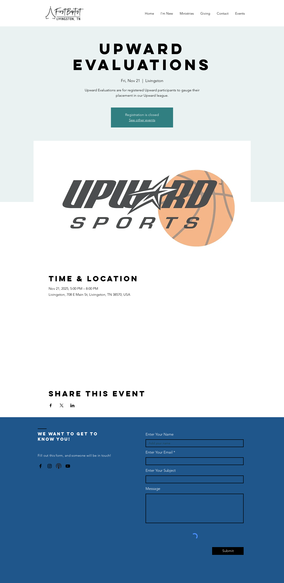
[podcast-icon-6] (58, 466)
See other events (142, 120)
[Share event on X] (61, 405)
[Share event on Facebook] (51, 405)
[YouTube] (68, 466)
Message (153, 489)
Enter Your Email (159, 452)
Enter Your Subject (161, 470)
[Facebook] (40, 466)
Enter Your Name (160, 434)
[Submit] (228, 551)
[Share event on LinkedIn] (72, 405)
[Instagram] (49, 466)
